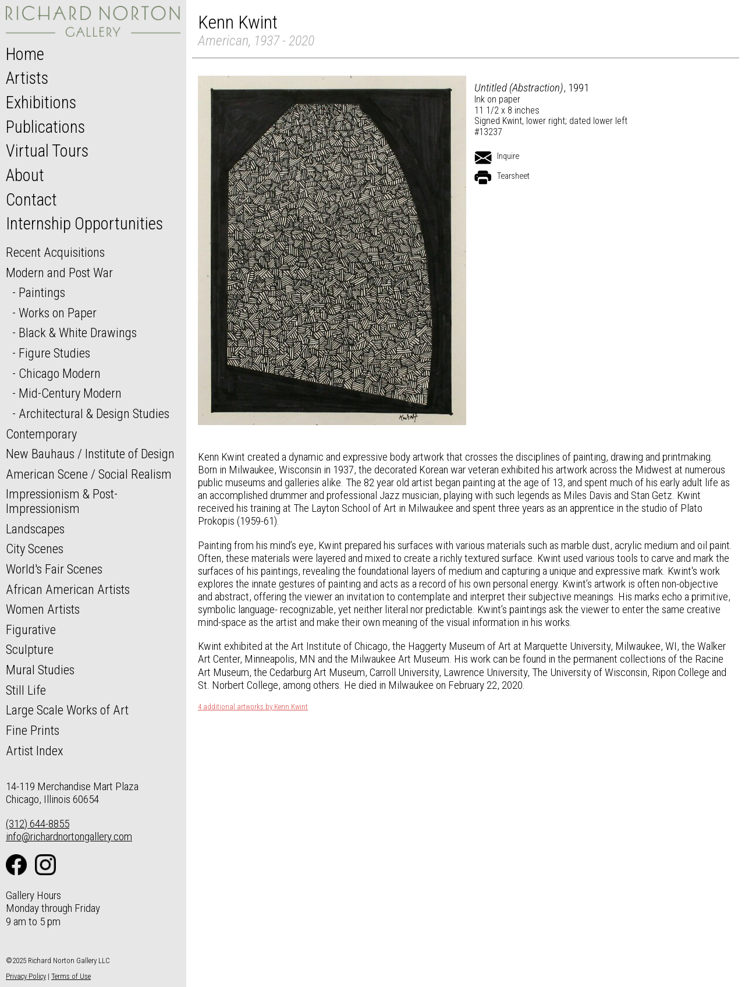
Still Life (26, 690)
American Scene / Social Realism (89, 474)
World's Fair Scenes (54, 568)
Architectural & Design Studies (94, 413)
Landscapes (35, 528)
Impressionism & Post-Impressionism (62, 501)
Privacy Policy (26, 976)
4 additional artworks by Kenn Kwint (253, 707)
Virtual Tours (47, 151)
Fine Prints (32, 730)
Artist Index (34, 750)
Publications (45, 127)
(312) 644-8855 (37, 823)
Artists (27, 78)
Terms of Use (71, 976)
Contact (31, 200)
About (25, 175)
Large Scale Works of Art (67, 709)
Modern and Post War (59, 272)
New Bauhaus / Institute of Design (90, 453)
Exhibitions (41, 102)
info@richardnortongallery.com (69, 836)
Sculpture (30, 649)
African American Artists (68, 589)
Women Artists (43, 609)
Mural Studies (40, 669)
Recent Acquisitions (55, 252)
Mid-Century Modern (70, 393)
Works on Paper (58, 312)
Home (25, 54)
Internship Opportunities (84, 224)
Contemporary (41, 433)
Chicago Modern (60, 373)
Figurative (31, 629)
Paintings (42, 292)
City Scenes (34, 548)
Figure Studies (54, 352)
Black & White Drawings (78, 332)
